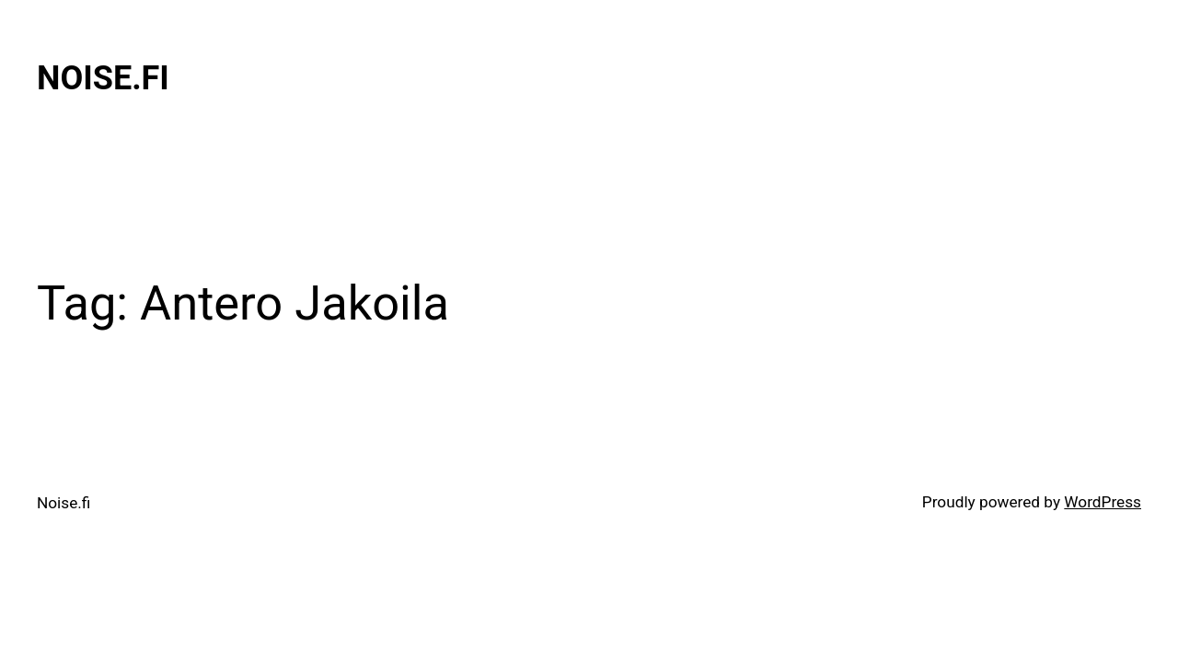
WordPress (1102, 502)
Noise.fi (103, 78)
